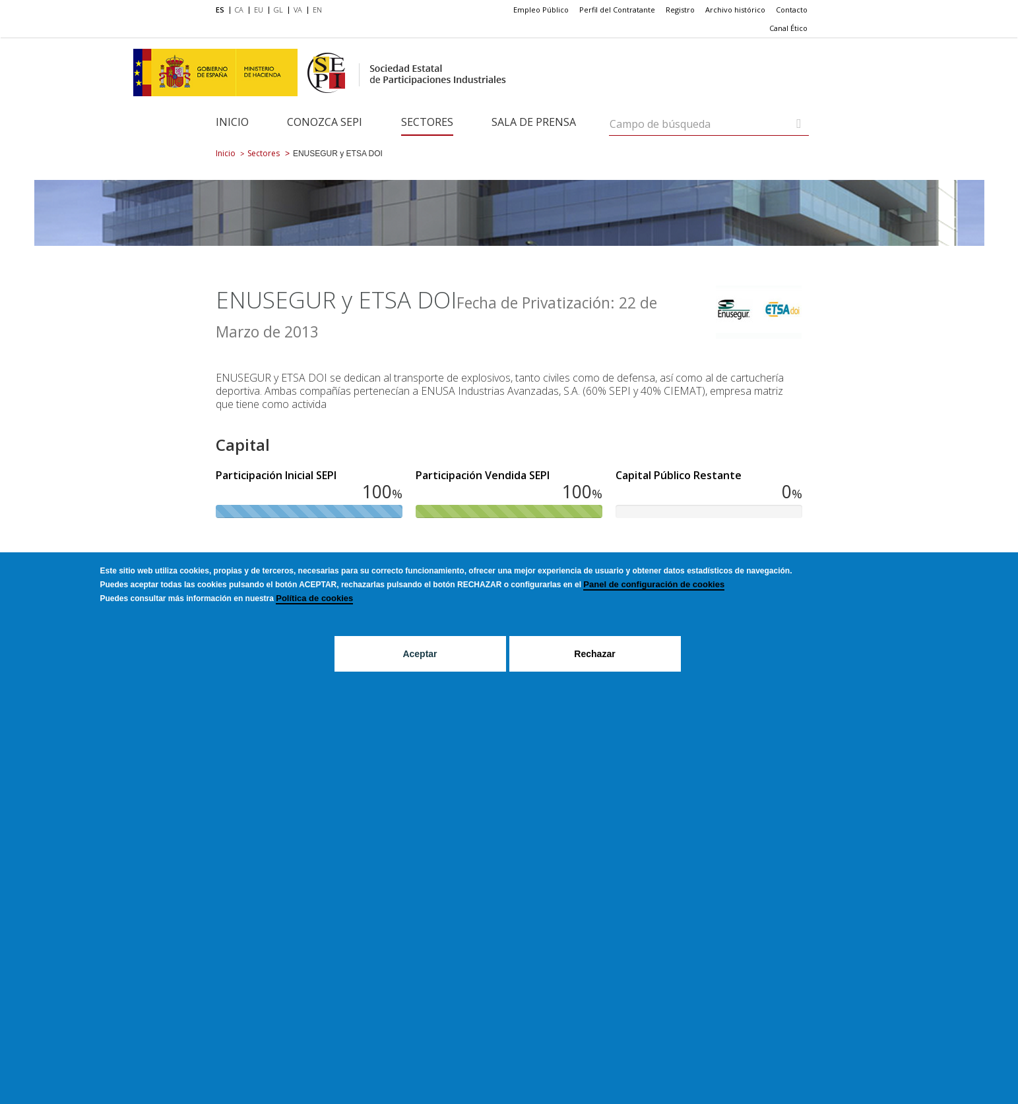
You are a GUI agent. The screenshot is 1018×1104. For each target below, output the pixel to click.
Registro (680, 10)
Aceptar (419, 654)
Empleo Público (541, 10)
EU (258, 10)
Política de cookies (314, 598)
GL (278, 10)
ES (220, 10)
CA (239, 10)
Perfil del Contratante (617, 10)
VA (298, 10)
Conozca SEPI (324, 122)
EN (317, 10)
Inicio (232, 122)
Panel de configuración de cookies (653, 584)
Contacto (792, 10)
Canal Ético (788, 28)
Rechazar (594, 654)
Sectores (427, 122)
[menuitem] (223, 10)
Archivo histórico (735, 10)
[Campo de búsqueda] (798, 123)
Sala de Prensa (534, 122)
